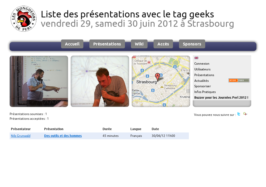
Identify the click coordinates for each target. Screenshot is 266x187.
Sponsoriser (202, 86)
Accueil (72, 44)
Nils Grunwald (20, 135)
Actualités (201, 80)
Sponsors (192, 44)
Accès (163, 44)
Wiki (139, 44)
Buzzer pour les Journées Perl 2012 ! (221, 97)
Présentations (107, 44)
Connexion (201, 63)
